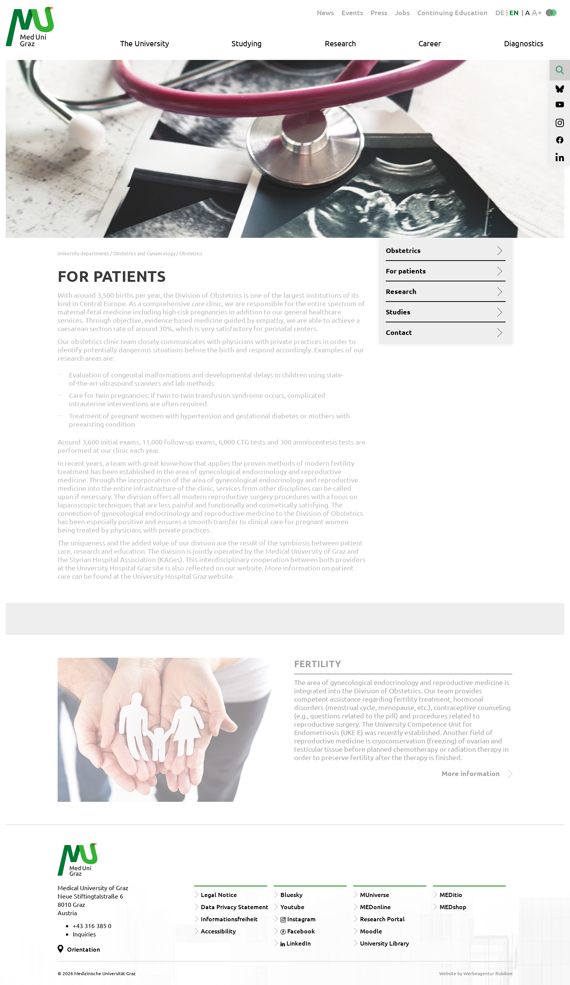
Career (429, 43)
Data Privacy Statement (234, 906)
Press (379, 12)
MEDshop (453, 906)
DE (500, 12)
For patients (443, 271)
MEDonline (375, 906)
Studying (247, 43)
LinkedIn (295, 943)
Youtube (292, 906)
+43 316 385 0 (92, 925)
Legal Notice (219, 894)
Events (352, 12)
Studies (443, 312)
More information (477, 773)
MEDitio (451, 894)
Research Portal (382, 918)
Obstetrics (443, 250)
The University (144, 43)
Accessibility (218, 931)
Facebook (297, 931)
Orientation (83, 949)
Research (340, 43)
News (325, 12)
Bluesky (291, 894)
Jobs (402, 12)
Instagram (298, 918)
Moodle (371, 931)
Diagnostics (523, 43)
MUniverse (374, 894)
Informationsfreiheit (229, 918)
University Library (384, 943)
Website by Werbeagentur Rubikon (475, 973)
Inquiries (84, 934)
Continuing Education (452, 12)
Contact (443, 332)
